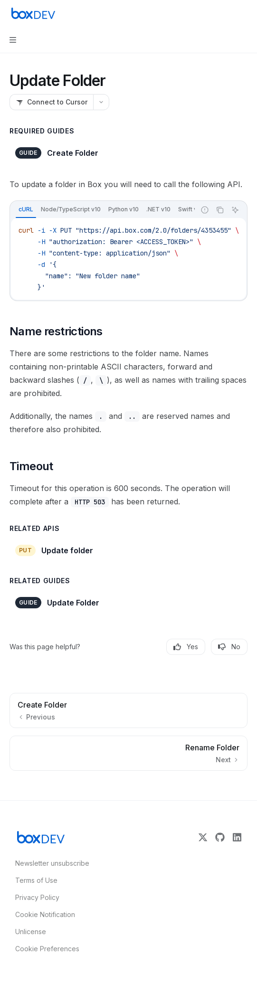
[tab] (26, 209)
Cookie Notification (45, 914)
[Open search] (226, 13)
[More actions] (244, 13)
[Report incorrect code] (205, 210)
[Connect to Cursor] (51, 102)
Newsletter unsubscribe (49, 863)
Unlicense (30, 931)
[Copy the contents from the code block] (220, 210)
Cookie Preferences (47, 949)
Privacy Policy (37, 897)
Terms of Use (36, 880)
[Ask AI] (235, 210)
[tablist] (103, 210)
